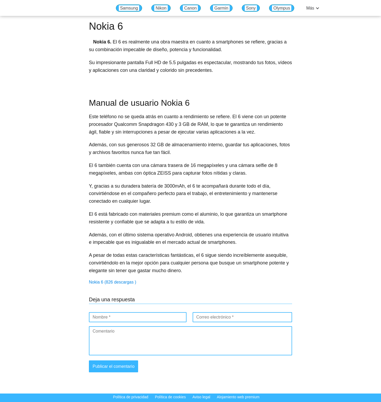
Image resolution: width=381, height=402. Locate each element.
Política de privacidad (130, 397)
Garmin (221, 8)
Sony (251, 8)
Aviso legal (201, 397)
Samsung (129, 8)
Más (310, 8)
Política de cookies (170, 397)
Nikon (161, 8)
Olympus (281, 8)
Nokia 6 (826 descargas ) (112, 282)
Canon (190, 8)
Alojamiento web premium (238, 397)
